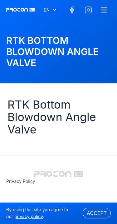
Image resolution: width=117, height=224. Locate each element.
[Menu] (104, 10)
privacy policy (20, 181)
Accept (97, 213)
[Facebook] (72, 10)
